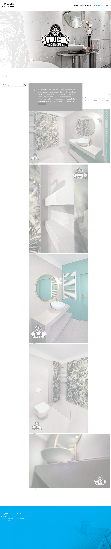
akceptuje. (42, 104)
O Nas (82, 5)
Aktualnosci (98, 5)
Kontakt (106, 5)
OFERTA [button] (88, 5)
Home (76, 5)
